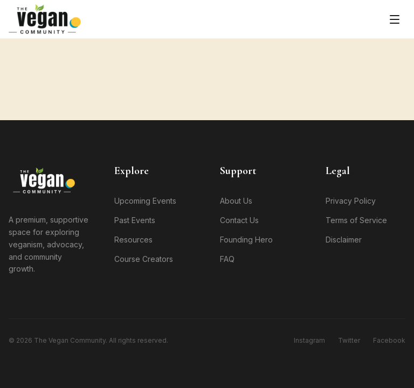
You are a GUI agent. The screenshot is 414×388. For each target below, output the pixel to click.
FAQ (227, 259)
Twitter (349, 340)
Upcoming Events (145, 200)
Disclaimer (344, 239)
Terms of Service (356, 220)
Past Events (134, 220)
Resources (133, 239)
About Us (236, 200)
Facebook (389, 340)
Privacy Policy (351, 200)
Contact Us (239, 220)
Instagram (309, 340)
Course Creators (143, 259)
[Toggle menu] (394, 19)
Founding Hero (246, 239)
